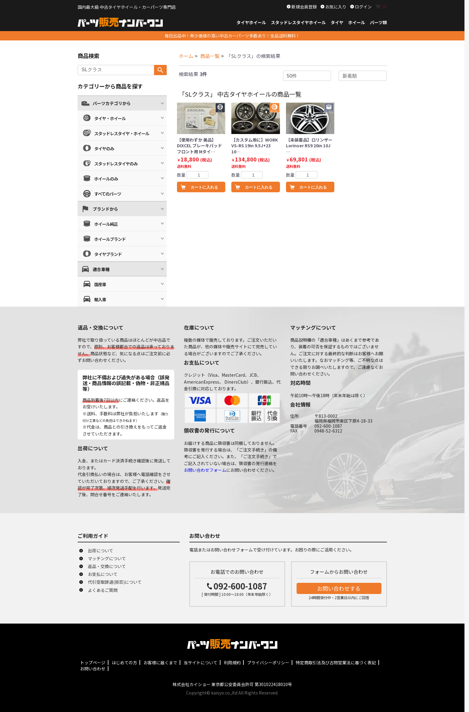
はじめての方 (124, 662)
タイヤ (337, 22)
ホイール (356, 22)
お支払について (102, 574)
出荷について (100, 550)
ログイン (363, 7)
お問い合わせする (339, 588)
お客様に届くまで (160, 662)
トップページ (92, 662)
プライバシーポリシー (268, 662)
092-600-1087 (240, 586)
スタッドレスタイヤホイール (298, 22)
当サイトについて (200, 662)
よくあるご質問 (102, 590)
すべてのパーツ (107, 194)
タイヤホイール (251, 22)
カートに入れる (204, 187)
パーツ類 (378, 22)
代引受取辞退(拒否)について (115, 581)
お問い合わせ (92, 668)
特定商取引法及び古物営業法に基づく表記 (336, 662)
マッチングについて (107, 558)
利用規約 (232, 662)
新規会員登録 (304, 7)
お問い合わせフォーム (205, 470)
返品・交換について (107, 566)
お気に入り (335, 7)
